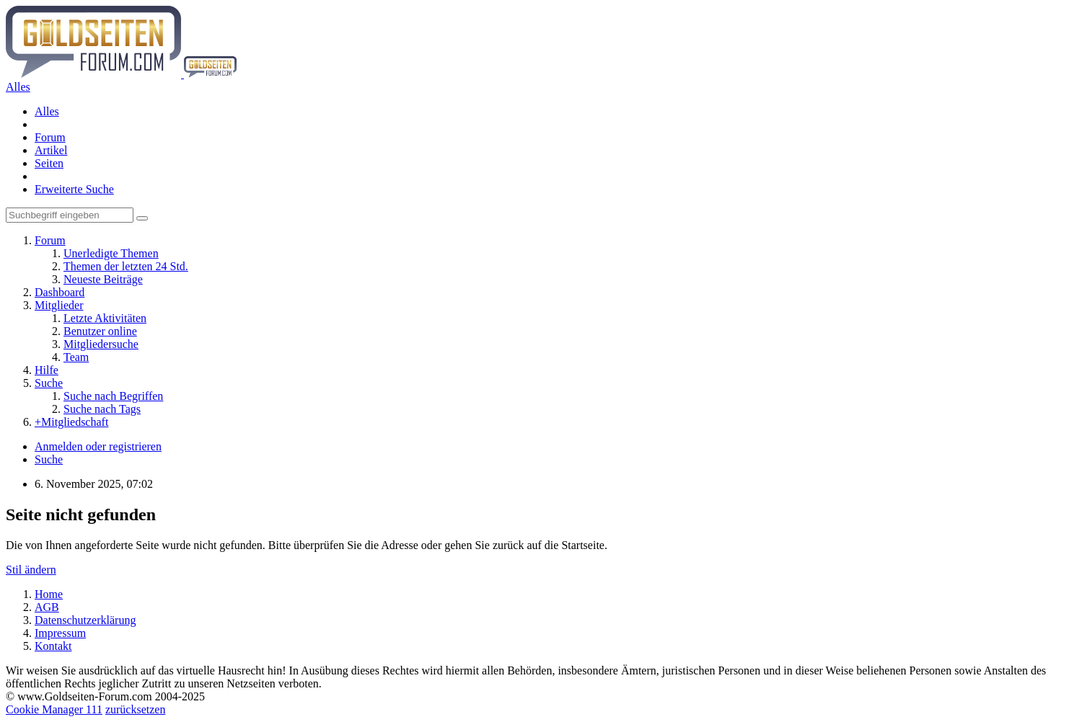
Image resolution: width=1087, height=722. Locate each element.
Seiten (49, 163)
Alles (47, 111)
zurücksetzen (135, 709)
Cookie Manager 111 (54, 709)
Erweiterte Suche (74, 189)
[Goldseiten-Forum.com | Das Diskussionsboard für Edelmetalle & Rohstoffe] (121, 74)
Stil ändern (31, 569)
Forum (50, 137)
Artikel (51, 150)
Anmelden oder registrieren (98, 446)
